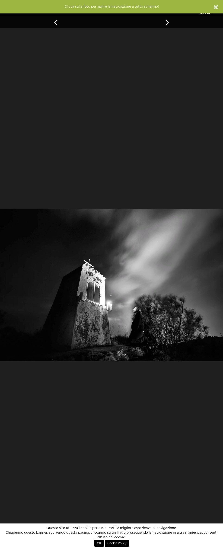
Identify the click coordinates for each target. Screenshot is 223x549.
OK (99, 543)
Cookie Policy (116, 543)
